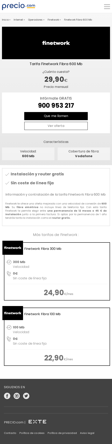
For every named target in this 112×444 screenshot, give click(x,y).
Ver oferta (56, 126)
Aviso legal (87, 433)
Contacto (10, 433)
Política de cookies (31, 433)
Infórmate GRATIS (56, 103)
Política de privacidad (62, 433)
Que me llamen (56, 116)
